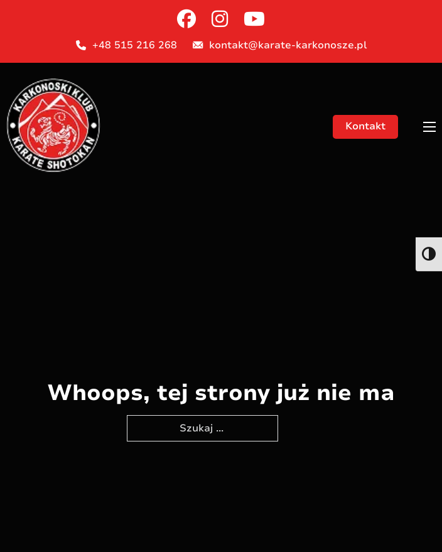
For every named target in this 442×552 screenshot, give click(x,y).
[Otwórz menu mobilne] (429, 127)
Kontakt (365, 126)
